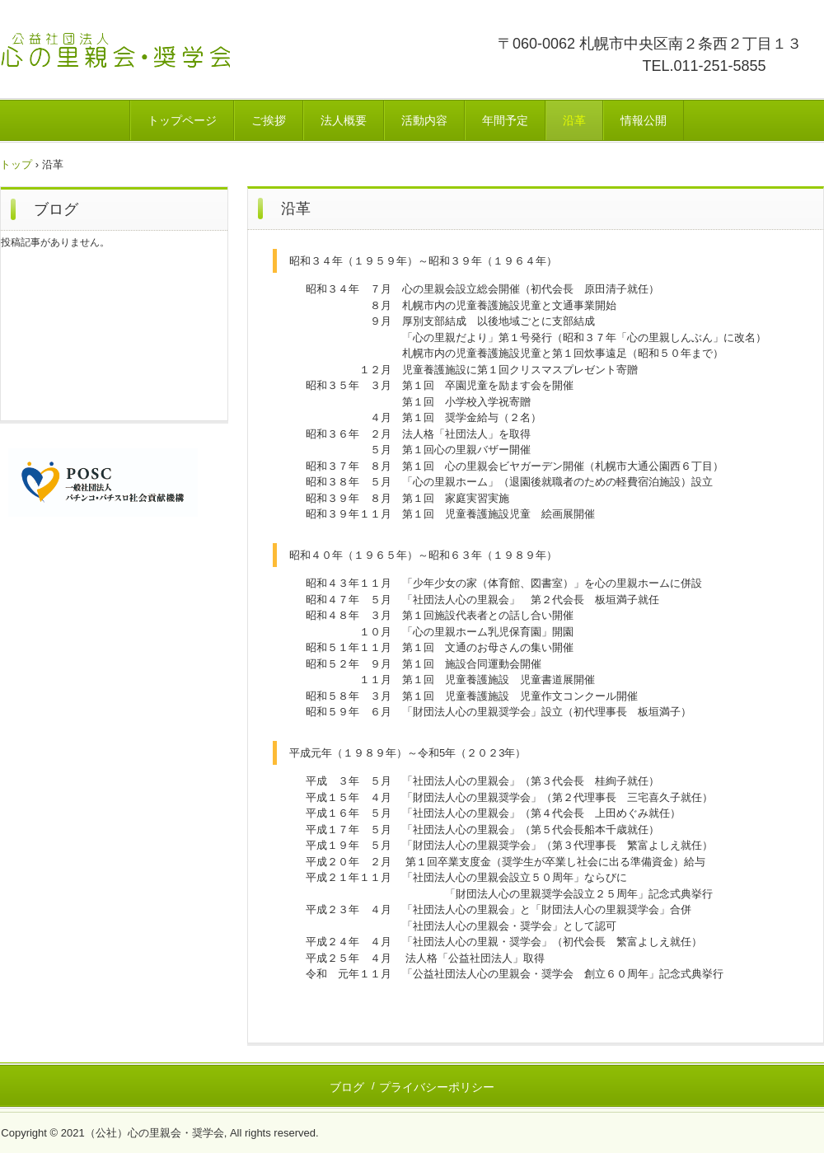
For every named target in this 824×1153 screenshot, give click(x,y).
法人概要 (344, 120)
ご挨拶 (268, 120)
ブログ (56, 209)
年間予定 (505, 120)
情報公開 (643, 120)
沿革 (574, 120)
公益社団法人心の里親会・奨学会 (174, 61)
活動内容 (424, 120)
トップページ (182, 120)
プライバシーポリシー (436, 1087)
